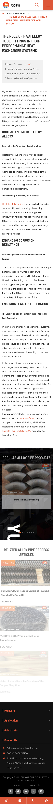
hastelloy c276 (24, 430)
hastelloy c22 (8, 430)
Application (11, 720)
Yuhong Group (27, 418)
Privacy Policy (34, 785)
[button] (20, 532)
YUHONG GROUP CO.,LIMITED (32, 777)
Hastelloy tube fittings (13, 204)
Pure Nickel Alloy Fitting (26, 498)
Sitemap (16, 785)
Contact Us (10, 740)
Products (9, 710)
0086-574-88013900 (17, 753)
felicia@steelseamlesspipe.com (22, 748)
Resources (20, 13)
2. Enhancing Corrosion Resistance (22, 73)
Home (9, 13)
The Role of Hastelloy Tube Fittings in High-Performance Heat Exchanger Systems (26, 20)
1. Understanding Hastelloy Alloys (21, 69)
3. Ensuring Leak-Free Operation (21, 78)
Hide (27, 64)
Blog (30, 13)
